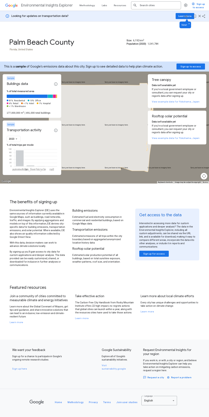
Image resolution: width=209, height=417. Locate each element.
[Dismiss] (189, 24)
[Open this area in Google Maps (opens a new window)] (6, 181)
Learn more (16, 322)
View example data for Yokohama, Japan (176, 101)
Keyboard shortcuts (165, 182)
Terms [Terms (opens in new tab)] (205, 182)
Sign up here (19, 368)
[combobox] (159, 5)
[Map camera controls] (204, 176)
